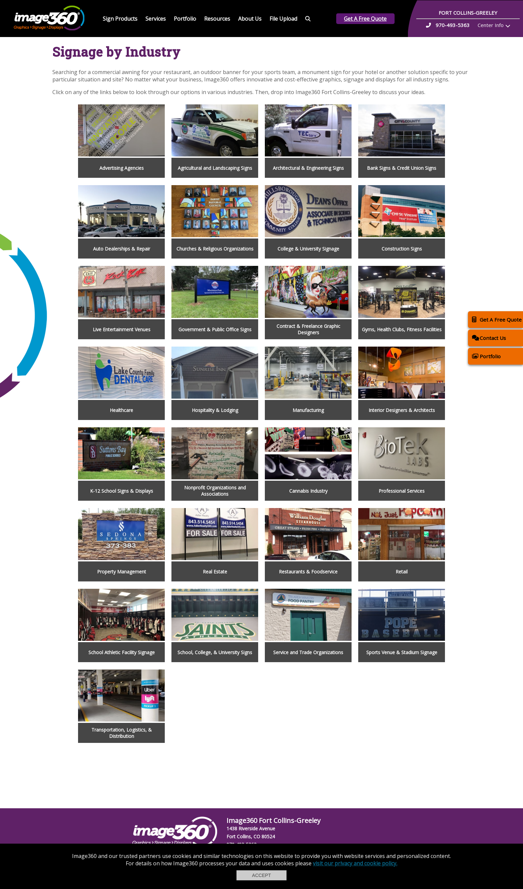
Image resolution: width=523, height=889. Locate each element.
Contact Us (489, 338)
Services (155, 18)
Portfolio (185, 18)
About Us (250, 18)
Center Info (491, 25)
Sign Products (120, 18)
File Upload (283, 18)
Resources (217, 18)
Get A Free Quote (365, 18)
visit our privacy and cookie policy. (355, 863)
